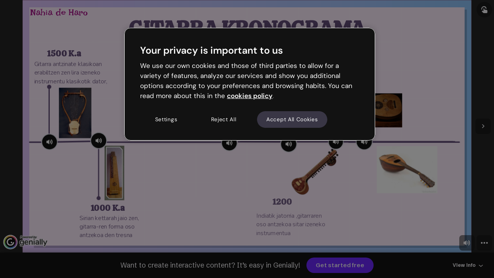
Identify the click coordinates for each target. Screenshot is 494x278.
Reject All (224, 119)
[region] (249, 84)
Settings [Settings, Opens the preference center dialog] (166, 119)
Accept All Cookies (292, 119)
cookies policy (249, 96)
